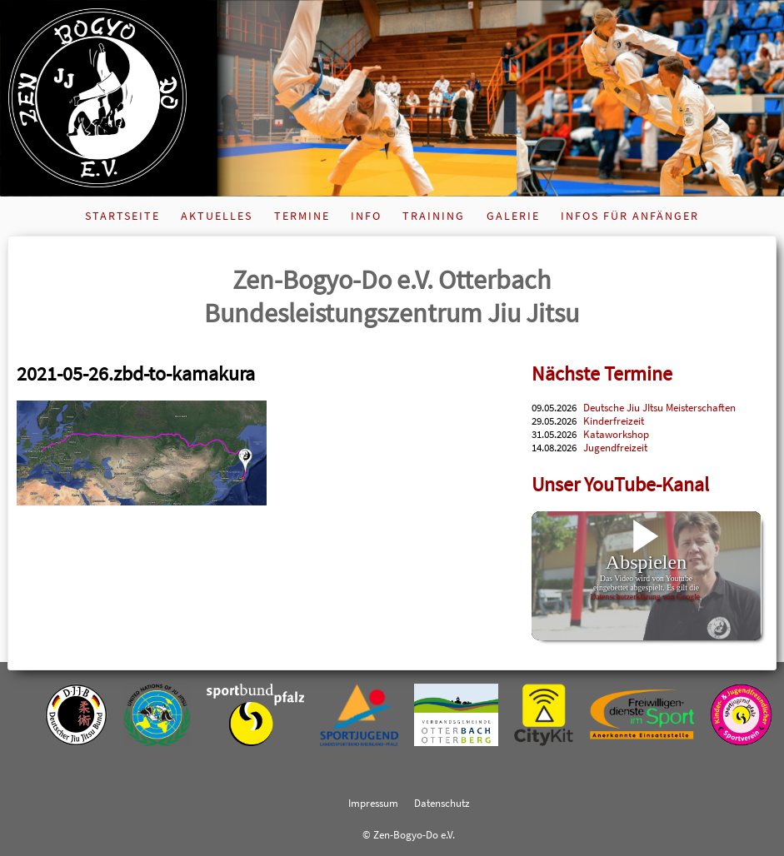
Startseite (122, 215)
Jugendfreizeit (615, 447)
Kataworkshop (616, 433)
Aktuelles (216, 215)
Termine (302, 215)
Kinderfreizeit (613, 420)
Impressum (373, 802)
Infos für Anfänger (630, 215)
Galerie (513, 215)
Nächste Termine (602, 373)
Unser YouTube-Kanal (620, 484)
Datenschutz (442, 802)
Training (433, 215)
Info (366, 215)
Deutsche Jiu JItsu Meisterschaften (659, 407)
